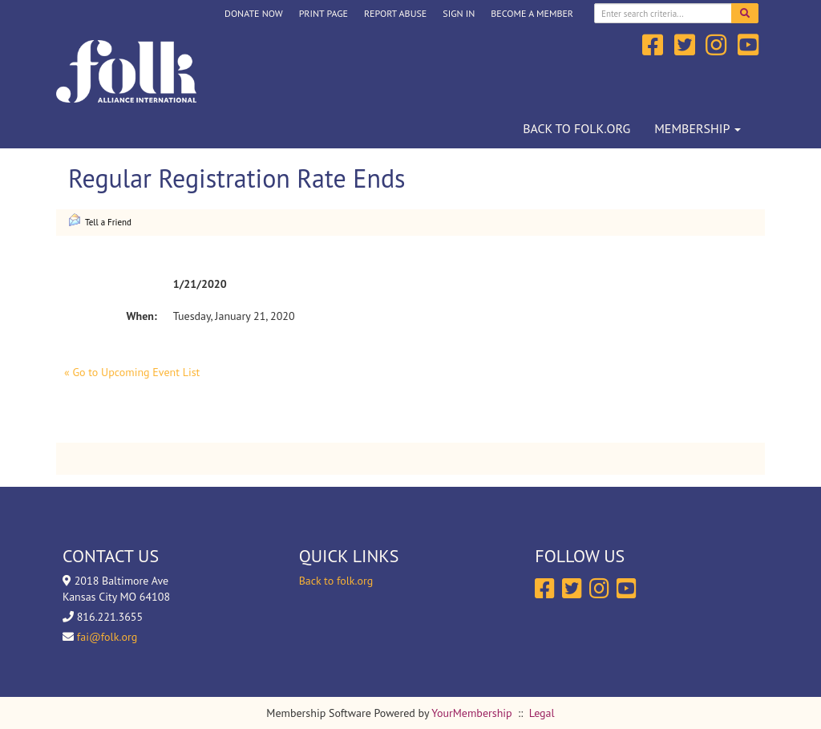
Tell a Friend (99, 220)
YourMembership (471, 713)
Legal (542, 713)
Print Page (323, 13)
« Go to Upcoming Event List (132, 372)
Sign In (459, 13)
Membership (697, 128)
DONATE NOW (253, 13)
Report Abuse (395, 13)
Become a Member (532, 13)
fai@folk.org (107, 637)
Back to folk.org (576, 128)
